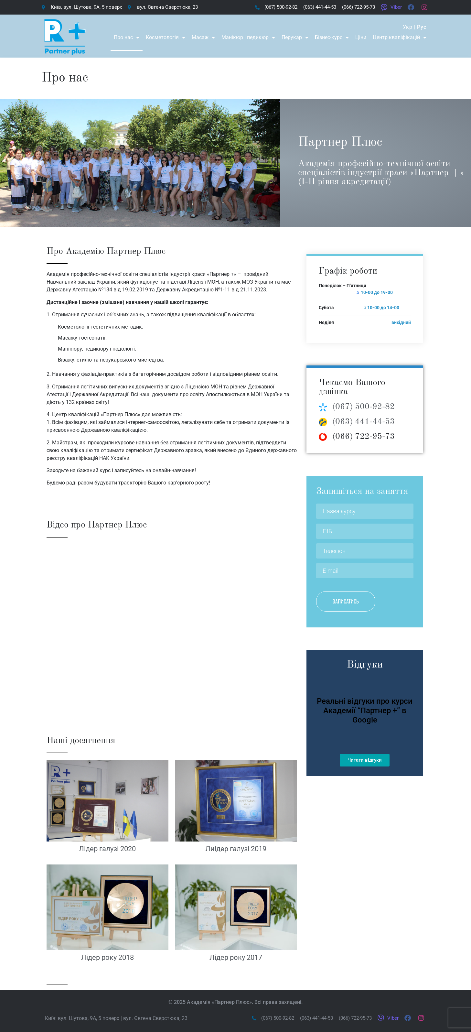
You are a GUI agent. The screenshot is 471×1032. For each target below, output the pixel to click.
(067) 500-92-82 (363, 407)
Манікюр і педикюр (248, 37)
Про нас (126, 37)
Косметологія (165, 37)
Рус (421, 27)
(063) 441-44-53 (363, 422)
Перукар (295, 37)
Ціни (360, 37)
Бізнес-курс (332, 37)
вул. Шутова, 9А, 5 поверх (88, 1018)
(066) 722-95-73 (363, 436)
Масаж (203, 37)
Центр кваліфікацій (399, 37)
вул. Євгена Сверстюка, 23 (155, 1018)
